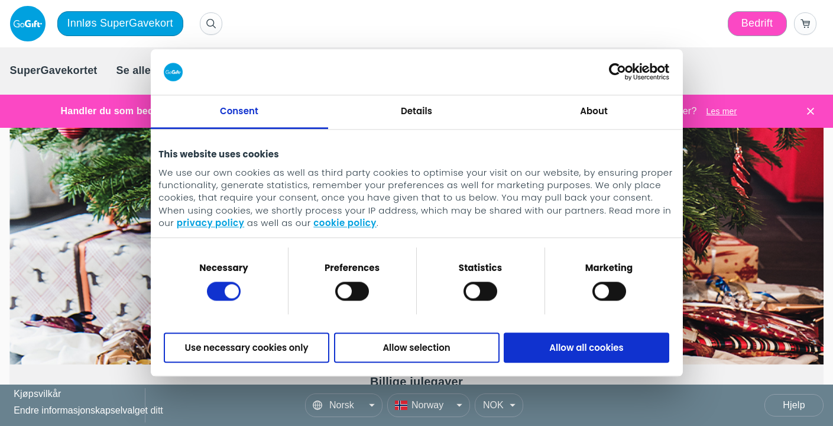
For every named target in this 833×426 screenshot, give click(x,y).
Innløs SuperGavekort (120, 23)
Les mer (721, 111)
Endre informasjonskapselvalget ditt (88, 410)
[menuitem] (54, 71)
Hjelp (794, 405)
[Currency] (499, 405)
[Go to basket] (805, 23)
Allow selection (416, 347)
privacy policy (210, 223)
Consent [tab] (239, 111)
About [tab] (594, 111)
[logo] (30, 23)
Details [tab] (416, 111)
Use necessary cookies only (247, 347)
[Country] (428, 405)
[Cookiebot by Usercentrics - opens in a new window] (617, 72)
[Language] (344, 405)
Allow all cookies (586, 347)
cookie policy (345, 223)
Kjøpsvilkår (37, 394)
